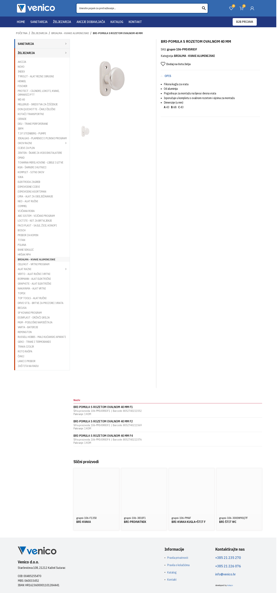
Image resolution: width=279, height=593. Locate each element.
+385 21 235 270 (228, 557)
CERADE (22, 119)
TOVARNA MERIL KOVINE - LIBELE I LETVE (40, 162)
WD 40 (21, 99)
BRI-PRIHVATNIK (135, 522)
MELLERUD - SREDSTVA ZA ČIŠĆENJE (38, 104)
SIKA (20, 177)
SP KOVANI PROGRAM (30, 312)
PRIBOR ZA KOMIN (28, 235)
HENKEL (22, 81)
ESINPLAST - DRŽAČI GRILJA (34, 317)
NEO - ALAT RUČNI (28, 201)
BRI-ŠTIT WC (227, 522)
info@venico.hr (225, 574)
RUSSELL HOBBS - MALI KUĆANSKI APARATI (42, 337)
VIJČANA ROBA (26, 211)
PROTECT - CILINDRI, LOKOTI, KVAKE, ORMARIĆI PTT (38, 92)
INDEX (21, 71)
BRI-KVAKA (83, 522)
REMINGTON (25, 332)
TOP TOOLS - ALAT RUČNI (32, 298)
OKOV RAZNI (25, 143)
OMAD (21, 157)
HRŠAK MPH (24, 254)
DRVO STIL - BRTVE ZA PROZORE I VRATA (40, 303)
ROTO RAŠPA (25, 351)
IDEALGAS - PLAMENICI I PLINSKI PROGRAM (42, 138)
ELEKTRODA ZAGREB (29, 182)
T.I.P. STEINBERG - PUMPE (32, 133)
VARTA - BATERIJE (28, 327)
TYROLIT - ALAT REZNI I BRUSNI (36, 76)
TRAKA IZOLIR (26, 346)
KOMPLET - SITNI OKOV (31, 172)
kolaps (230, 585)
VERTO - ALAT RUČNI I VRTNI (34, 274)
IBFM (20, 128)
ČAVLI (21, 356)
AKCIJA (22, 62)
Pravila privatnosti (177, 557)
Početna (21, 33)
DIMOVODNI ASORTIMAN (32, 191)
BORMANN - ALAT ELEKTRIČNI (34, 278)
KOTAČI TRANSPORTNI (31, 114)
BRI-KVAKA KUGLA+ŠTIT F (189, 522)
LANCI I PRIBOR (26, 361)
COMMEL (22, 206)
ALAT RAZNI (24, 269)
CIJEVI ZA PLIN (26, 148)
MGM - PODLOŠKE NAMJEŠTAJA (35, 322)
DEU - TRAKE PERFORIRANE (33, 123)
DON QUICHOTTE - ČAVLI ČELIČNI (36, 109)
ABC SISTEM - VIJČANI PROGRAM (36, 215)
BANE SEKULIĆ (26, 249)
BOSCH (22, 230)
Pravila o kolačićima (178, 565)
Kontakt (172, 579)
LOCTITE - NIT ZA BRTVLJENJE (35, 220)
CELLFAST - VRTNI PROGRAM (33, 264)
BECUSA (22, 308)
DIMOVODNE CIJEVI (29, 186)
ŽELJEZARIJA (39, 33)
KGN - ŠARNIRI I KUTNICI (32, 167)
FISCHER (22, 86)
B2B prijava (244, 22)
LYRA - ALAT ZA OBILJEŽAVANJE (35, 196)
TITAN (21, 240)
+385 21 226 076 (228, 566)
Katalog (172, 572)
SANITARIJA (26, 44)
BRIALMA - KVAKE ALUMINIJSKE (70, 33)
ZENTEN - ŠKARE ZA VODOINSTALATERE (40, 152)
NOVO (21, 66)
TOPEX (21, 293)
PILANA (22, 245)
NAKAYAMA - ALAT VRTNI (32, 288)
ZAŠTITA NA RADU (28, 366)
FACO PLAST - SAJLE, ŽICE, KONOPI (37, 225)
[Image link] (37, 550)
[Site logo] (36, 8)
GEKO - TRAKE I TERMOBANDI (34, 341)
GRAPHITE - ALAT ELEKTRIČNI (34, 283)
